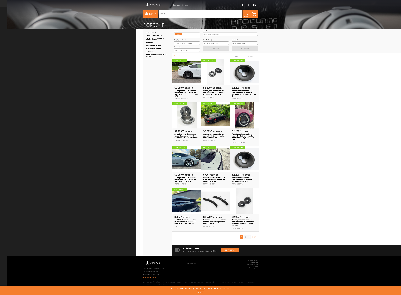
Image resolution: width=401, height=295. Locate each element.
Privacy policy (254, 262)
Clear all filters (179, 56)
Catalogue (176, 5)
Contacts (184, 5)
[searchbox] (187, 37)
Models (205, 31)
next (254, 237)
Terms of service (253, 260)
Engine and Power (153, 49)
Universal (150, 52)
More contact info (149, 277)
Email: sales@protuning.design (152, 274)
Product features (179, 47)
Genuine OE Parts (153, 46)
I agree (200, 292)
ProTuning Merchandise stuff (156, 55)
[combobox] (187, 35)
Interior (149, 43)
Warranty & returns (252, 264)
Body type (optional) (180, 40)
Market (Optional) (237, 40)
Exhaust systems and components (155, 39)
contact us (229, 250)
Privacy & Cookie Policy (222, 288)
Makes (176, 31)
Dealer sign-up (253, 268)
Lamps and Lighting (154, 35)
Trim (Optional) (207, 40)
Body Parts (151, 32)
